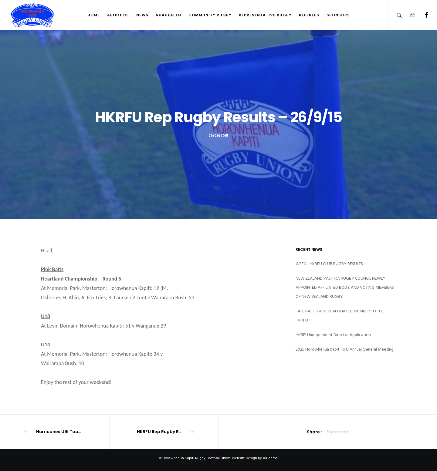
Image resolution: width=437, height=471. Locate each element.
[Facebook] (422, 15)
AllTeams (270, 458)
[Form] (409, 15)
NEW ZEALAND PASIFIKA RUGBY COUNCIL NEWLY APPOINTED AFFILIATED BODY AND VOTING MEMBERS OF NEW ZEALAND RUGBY (345, 287)
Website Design (244, 458)
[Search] (395, 15)
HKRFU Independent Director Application (333, 334)
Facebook (338, 432)
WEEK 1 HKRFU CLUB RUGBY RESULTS (329, 263)
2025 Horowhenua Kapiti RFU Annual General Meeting (345, 349)
